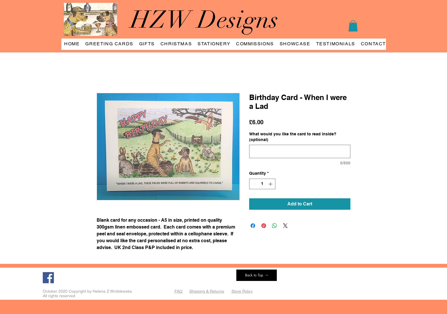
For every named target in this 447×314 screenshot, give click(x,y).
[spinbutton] (262, 184)
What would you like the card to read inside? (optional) (292, 137)
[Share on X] (285, 225)
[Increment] (271, 184)
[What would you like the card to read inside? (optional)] (299, 151)
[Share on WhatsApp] (274, 225)
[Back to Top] (256, 275)
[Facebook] (48, 277)
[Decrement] (253, 184)
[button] (353, 25)
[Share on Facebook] (252, 225)
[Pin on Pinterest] (263, 225)
